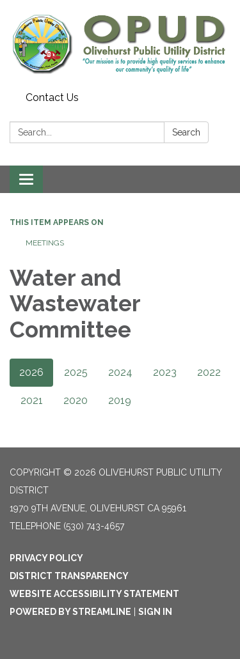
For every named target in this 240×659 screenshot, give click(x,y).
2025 (76, 372)
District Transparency (69, 576)
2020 (75, 400)
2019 (119, 400)
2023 (165, 372)
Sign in (155, 612)
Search (186, 132)
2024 (120, 372)
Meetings (45, 242)
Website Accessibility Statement (94, 594)
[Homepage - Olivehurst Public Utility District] (120, 43)
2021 (31, 400)
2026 (31, 372)
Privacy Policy (46, 558)
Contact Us (52, 97)
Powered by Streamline (70, 612)
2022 (209, 372)
